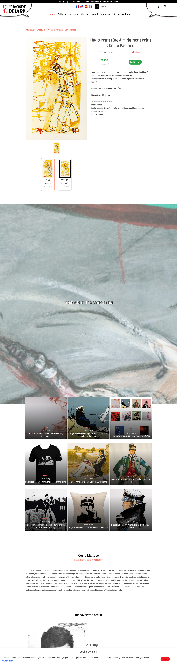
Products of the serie (62, 30)
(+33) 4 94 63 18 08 (71, 1)
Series (84, 14)
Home (52, 14)
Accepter (165, 659)
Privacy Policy (7, 661)
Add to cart (135, 62)
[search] (121, 6)
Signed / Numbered (101, 14)
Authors (62, 14)
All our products (122, 14)
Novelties (73, 14)
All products (35, 30)
